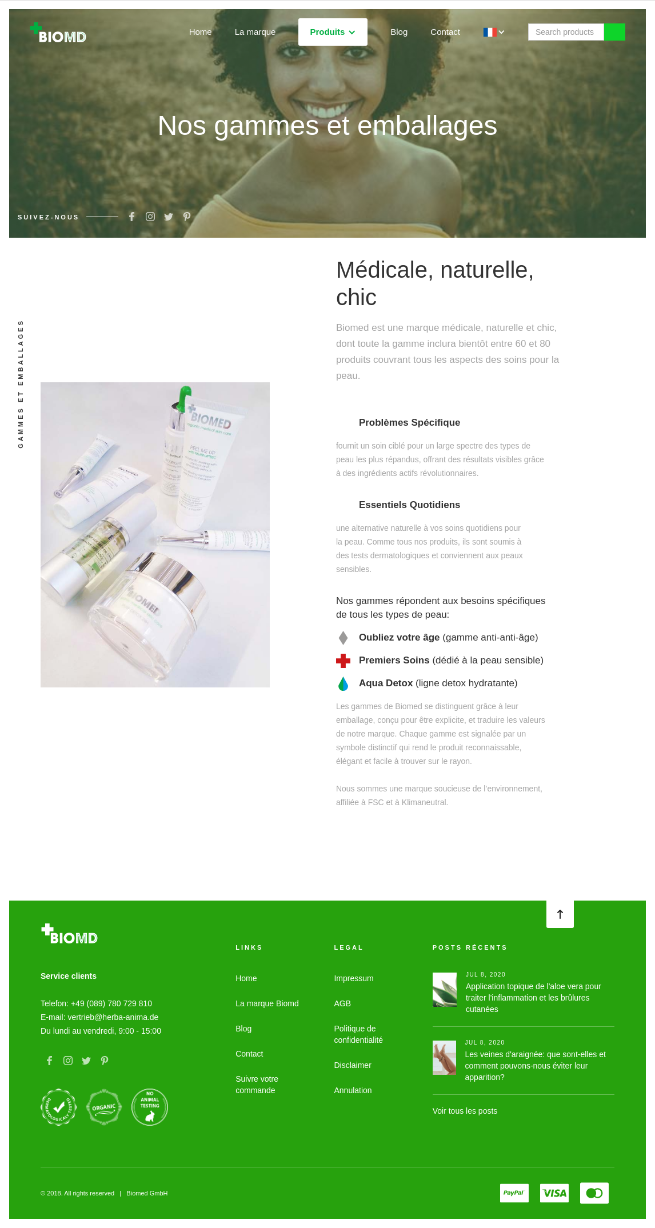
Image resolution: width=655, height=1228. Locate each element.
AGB (342, 1003)
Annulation (353, 1090)
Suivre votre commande (256, 1084)
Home (200, 32)
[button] (333, 32)
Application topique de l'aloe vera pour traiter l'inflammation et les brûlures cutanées (533, 998)
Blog (399, 32)
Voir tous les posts (465, 1110)
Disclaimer (352, 1065)
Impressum (353, 978)
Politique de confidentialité (358, 1034)
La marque (255, 32)
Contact (445, 32)
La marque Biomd (267, 1003)
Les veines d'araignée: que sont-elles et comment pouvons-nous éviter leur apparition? (535, 1066)
